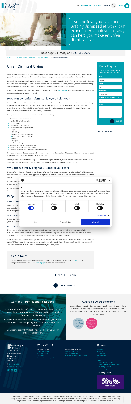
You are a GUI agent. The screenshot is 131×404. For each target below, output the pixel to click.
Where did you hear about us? (109, 97)
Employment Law (43, 58)
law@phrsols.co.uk (15, 366)
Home (9, 58)
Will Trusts (40, 356)
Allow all (95, 222)
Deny (35, 222)
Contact (100, 349)
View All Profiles (67, 285)
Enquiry (101, 104)
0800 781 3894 (62, 90)
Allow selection (65, 222)
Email (101, 84)
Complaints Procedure (105, 362)
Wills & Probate (42, 353)
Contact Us (96, 6)
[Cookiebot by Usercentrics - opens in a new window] (97, 180)
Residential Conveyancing (46, 358)
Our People (101, 353)
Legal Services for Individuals (24, 58)
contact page (40, 263)
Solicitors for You (43, 349)
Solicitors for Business (73, 349)
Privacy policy (102, 369)
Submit (119, 121)
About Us (100, 351)
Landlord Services (71, 353)
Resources (100, 358)
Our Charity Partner (104, 367)
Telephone (103, 91)
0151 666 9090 (86, 6)
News (99, 360)
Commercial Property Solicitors (76, 356)
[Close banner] (109, 180)
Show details (101, 215)
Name (101, 77)
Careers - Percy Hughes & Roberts (109, 364)
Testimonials (101, 356)
